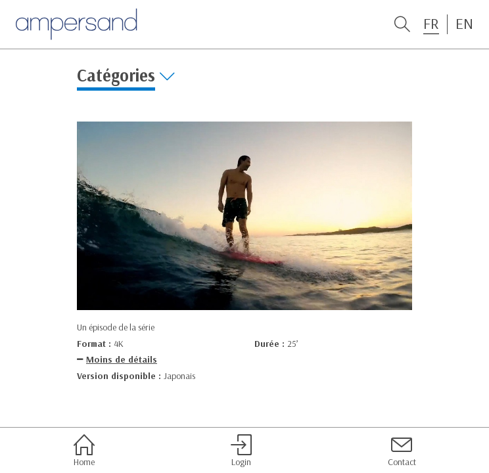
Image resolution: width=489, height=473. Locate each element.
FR (431, 23)
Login (241, 451)
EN (464, 23)
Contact (402, 451)
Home (84, 451)
